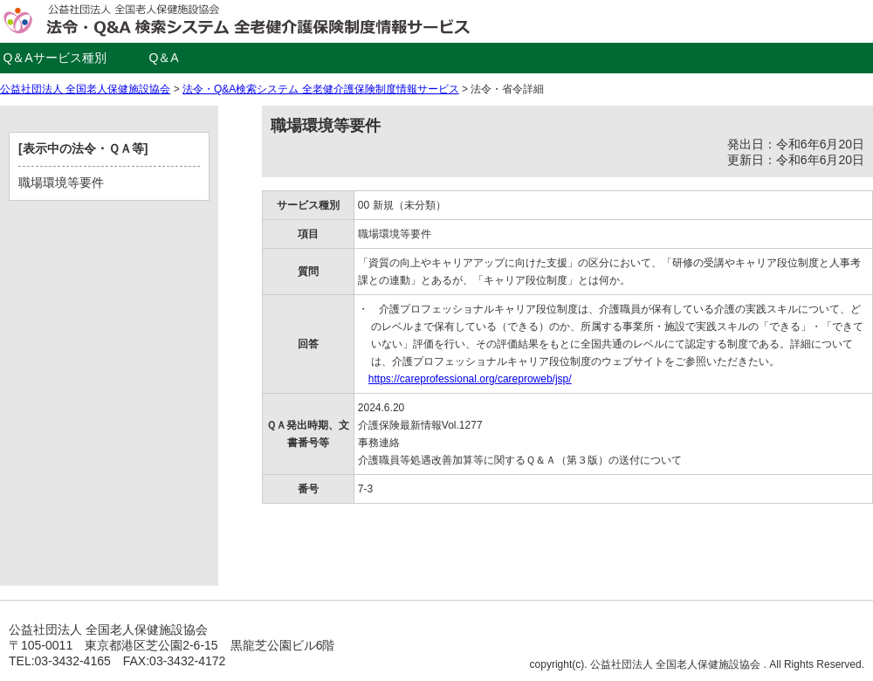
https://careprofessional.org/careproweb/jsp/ (470, 379)
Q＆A (163, 58)
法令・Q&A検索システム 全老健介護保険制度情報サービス (320, 89)
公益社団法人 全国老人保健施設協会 (85, 89)
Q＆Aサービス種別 (54, 58)
